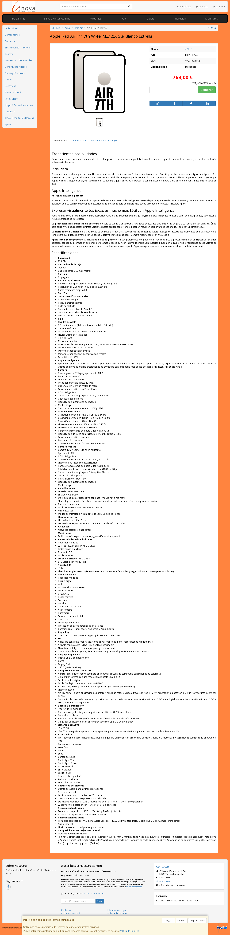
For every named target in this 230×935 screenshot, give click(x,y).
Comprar (207, 90)
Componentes (12, 34)
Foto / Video (11, 98)
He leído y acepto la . (84, 893)
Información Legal (116, 909)
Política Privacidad (70, 913)
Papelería (10, 111)
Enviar (100, 901)
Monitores (211, 18)
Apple (8, 124)
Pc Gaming (18, 18)
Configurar (168, 920)
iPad (123, 18)
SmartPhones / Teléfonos (18, 47)
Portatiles (95, 18)
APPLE (188, 49)
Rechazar (181, 920)
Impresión (180, 18)
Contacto (202, 6)
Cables (8, 79)
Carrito (219, 6)
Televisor (9, 53)
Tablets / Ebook (13, 92)
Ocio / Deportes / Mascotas (19, 117)
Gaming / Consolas (15, 73)
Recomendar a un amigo (104, 140)
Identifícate (184, 6)
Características (60, 140)
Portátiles (10, 41)
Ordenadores (12, 28)
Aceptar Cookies (197, 920)
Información (79, 140)
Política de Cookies (129, 930)
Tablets (149, 18)
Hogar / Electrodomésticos (19, 105)
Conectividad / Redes (16, 66)
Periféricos (10, 85)
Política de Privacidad (134, 887)
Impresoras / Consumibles (18, 60)
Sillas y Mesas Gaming (57, 18)
